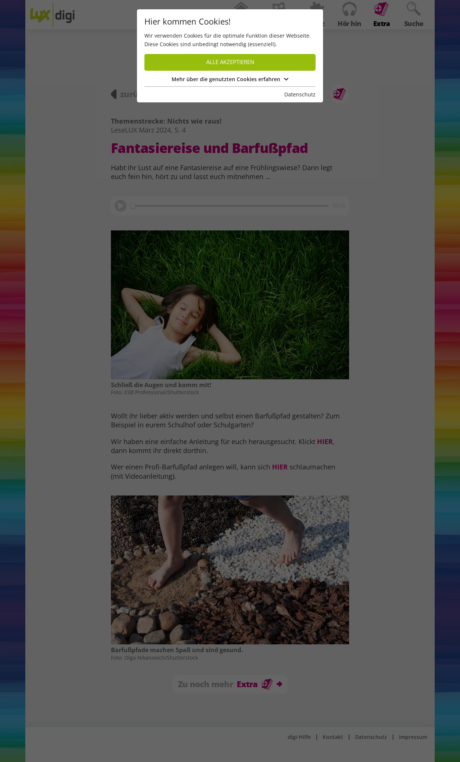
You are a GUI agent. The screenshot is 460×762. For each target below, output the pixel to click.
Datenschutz (300, 94)
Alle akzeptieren (230, 62)
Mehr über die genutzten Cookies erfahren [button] (230, 79)
